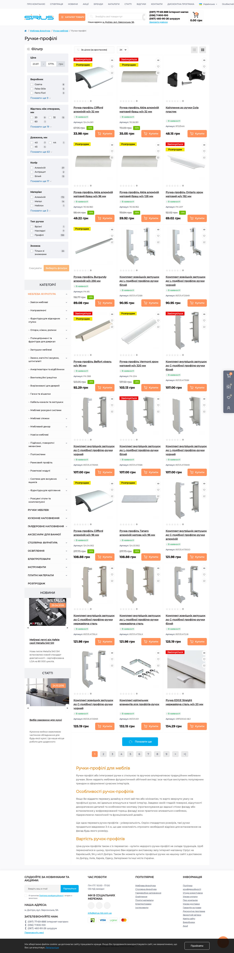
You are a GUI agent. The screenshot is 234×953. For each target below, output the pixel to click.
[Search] (91, 16)
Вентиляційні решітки (43, 377)
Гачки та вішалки (40, 393)
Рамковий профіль (41, 462)
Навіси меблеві (39, 434)
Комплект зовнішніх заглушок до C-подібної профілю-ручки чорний (93, 704)
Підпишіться (69, 888)
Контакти (156, 4)
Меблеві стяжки (39, 418)
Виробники (189, 922)
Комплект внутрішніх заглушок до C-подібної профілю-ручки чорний (94, 450)
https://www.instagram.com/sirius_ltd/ (99, 905)
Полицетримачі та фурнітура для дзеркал (41, 340)
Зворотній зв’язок (192, 915)
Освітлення (36, 550)
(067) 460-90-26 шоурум (164, 18)
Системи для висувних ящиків (42, 481)
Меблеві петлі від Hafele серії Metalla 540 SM (45, 641)
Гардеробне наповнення (46, 526)
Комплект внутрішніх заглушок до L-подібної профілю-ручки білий (140, 450)
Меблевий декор (40, 426)
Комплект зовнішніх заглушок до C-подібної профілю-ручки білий (185, 619)
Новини (73, 4)
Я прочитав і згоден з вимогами (50, 896)
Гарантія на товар (192, 907)
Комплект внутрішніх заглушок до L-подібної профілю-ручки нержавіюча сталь (140, 619)
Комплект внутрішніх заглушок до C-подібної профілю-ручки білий (186, 365)
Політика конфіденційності (51, 895)
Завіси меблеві (39, 302)
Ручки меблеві (60, 31)
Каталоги (114, 4)
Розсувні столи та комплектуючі (39, 500)
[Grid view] (202, 49)
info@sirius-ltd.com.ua (100, 913)
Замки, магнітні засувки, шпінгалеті (43, 359)
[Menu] (72, 17)
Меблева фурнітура (40, 31)
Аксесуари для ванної (44, 534)
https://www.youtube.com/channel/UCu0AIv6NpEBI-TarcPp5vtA (107, 905)
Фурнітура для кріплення (45, 490)
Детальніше (52, 947)
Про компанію (36, 4)
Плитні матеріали (41, 575)
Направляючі (38, 310)
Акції (86, 4)
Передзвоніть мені (34, 932)
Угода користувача (193, 893)
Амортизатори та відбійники (47, 369)
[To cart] (104, 133)
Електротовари (39, 559)
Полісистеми (37, 454)
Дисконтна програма (181, 4)
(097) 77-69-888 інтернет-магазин (170, 12)
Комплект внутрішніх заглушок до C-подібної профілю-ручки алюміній (186, 534)
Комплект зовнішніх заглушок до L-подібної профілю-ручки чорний (185, 280)
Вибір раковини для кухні (46, 720)
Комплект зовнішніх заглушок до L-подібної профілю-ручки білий (139, 280)
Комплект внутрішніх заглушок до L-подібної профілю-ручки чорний (186, 450)
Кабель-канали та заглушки (46, 402)
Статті (128, 4)
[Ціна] (35, 64)
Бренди (98, 4)
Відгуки (141, 4)
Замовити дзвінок (158, 22)
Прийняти (197, 945)
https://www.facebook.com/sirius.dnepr (91, 905)
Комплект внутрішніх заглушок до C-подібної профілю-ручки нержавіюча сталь (94, 619)
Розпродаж (36, 583)
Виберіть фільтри (56, 268)
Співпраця (56, 4)
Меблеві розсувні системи (45, 410)
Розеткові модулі (40, 470)
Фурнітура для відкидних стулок (44, 320)
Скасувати (35, 268)
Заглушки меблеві (41, 349)
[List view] (194, 49)
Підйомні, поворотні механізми (41, 445)
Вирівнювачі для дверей (45, 385)
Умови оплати (190, 896)
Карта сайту (189, 918)
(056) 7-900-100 (158, 15)
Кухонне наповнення (43, 518)
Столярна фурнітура (43, 542)
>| (185, 754)
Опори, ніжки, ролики (43, 330)
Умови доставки (191, 904)
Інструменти (37, 567)
